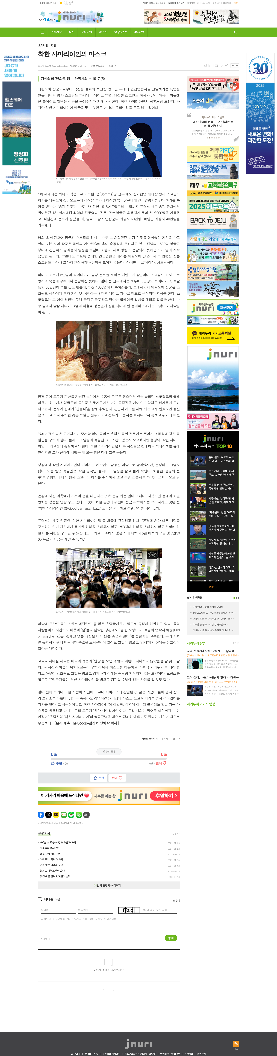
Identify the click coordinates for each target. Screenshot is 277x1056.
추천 (101, 778)
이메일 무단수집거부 (170, 1054)
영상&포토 (120, 31)
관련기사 (44, 833)
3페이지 (238, 598)
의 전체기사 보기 (159, 738)
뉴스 (71, 31)
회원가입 (227, 2)
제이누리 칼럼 (196, 642)
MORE (213, 587)
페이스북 (41, 815)
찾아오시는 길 (91, 1054)
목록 (211, 65)
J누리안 (139, 31)
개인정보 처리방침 (111, 1054)
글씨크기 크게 (233, 65)
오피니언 (86, 31)
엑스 (48, 815)
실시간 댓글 (194, 598)
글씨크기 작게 (237, 65)
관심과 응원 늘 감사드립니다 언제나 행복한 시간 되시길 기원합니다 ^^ (214, 618)
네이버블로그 (64, 815)
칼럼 (53, 45)
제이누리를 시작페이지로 (154, 2)
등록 (171, 938)
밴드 (79, 815)
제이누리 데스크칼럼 (213, 117)
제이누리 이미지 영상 (201, 703)
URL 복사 (86, 815)
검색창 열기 (235, 32)
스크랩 (227, 65)
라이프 (103, 31)
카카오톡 (56, 815)
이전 (104, 990)
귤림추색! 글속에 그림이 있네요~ (209, 607)
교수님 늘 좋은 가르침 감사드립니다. (210, 624)
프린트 (221, 65)
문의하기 (201, 1054)
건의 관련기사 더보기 (108, 885)
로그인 (236, 2)
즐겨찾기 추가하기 (176, 2)
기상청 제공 (68, 4)
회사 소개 (75, 1054)
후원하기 (216, 2)
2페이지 (236, 598)
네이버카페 (71, 815)
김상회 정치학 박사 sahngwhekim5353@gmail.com (62, 66)
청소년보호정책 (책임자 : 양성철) (140, 1054)
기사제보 (191, 2)
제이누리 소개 (203, 2)
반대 (114, 778)
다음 (114, 990)
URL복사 (205, 65)
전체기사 (56, 31)
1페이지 (234, 598)
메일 (216, 65)
